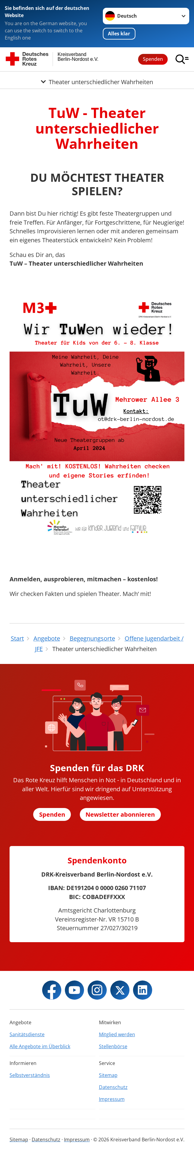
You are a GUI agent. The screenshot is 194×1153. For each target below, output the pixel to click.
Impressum (112, 1099)
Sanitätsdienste (27, 1034)
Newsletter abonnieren (120, 814)
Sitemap (108, 1075)
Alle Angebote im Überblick (40, 1046)
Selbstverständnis (30, 1075)
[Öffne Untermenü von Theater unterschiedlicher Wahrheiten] (97, 79)
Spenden (153, 59)
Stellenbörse (113, 1046)
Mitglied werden (117, 1034)
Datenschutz (113, 1087)
